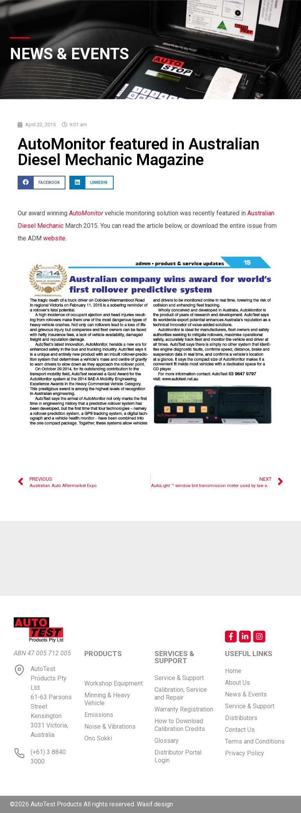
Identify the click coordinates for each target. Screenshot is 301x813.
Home (233, 671)
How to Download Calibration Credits (179, 725)
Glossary (166, 740)
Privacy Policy (244, 753)
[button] (41, 182)
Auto (86, 213)
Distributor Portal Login (177, 756)
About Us (237, 682)
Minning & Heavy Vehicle (107, 699)
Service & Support (179, 678)
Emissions (98, 714)
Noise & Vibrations (110, 726)
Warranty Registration (183, 709)
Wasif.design (155, 804)
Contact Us (240, 729)
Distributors (241, 718)
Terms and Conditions (255, 741)
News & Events (246, 694)
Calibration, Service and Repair (180, 693)
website (54, 238)
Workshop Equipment (113, 683)
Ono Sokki (98, 738)
